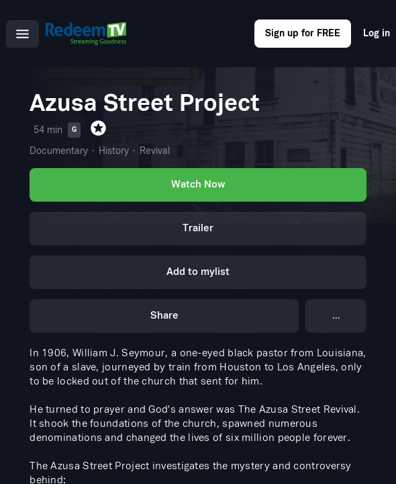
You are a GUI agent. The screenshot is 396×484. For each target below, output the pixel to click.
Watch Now (198, 184)
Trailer (198, 228)
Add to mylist (198, 272)
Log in (376, 33)
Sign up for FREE (302, 33)
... (336, 315)
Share (164, 315)
